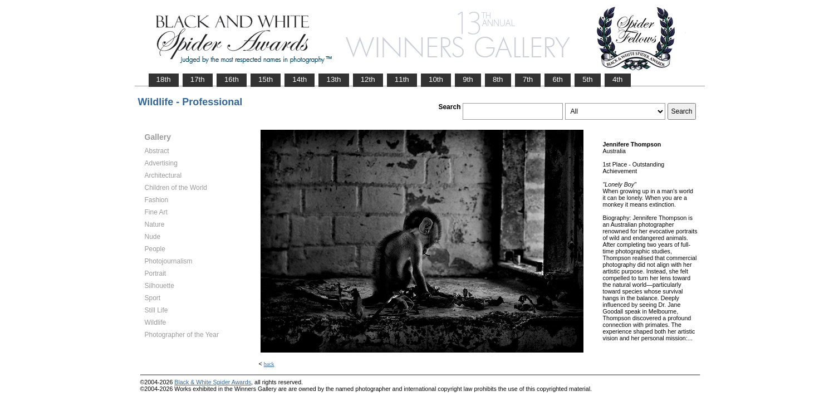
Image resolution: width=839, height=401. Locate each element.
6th (557, 79)
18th (163, 79)
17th (197, 79)
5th (587, 79)
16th (231, 79)
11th (402, 79)
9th (468, 79)
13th (333, 79)
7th (528, 79)
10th (436, 79)
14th (299, 79)
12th (368, 79)
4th (617, 79)
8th (498, 79)
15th (265, 79)
